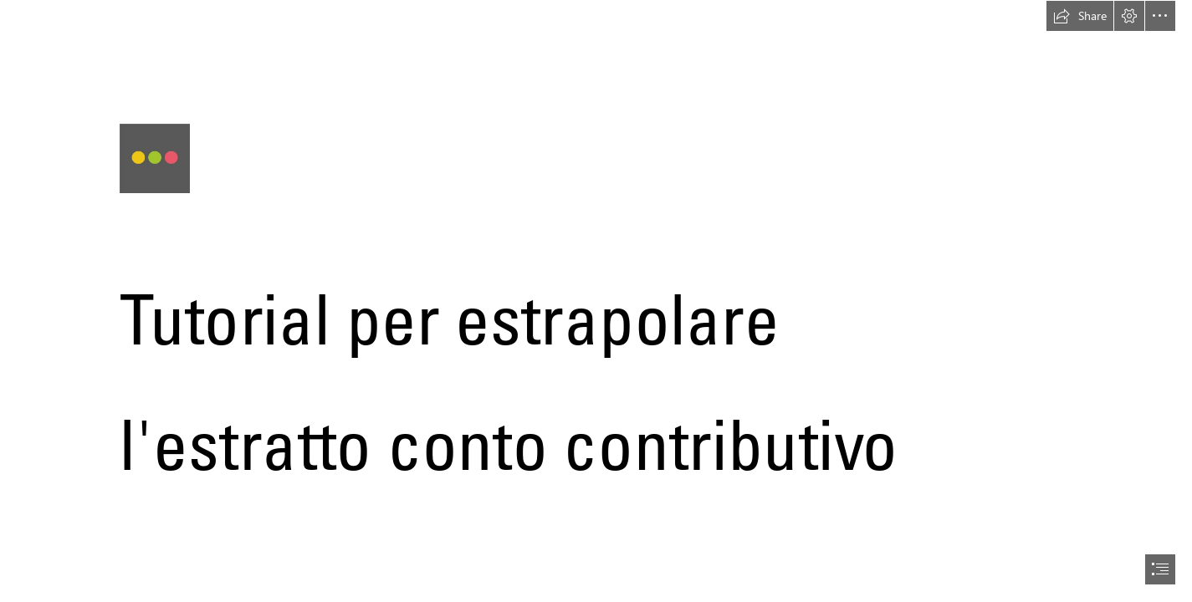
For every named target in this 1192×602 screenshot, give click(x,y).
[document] (596, 301)
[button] (1079, 16)
